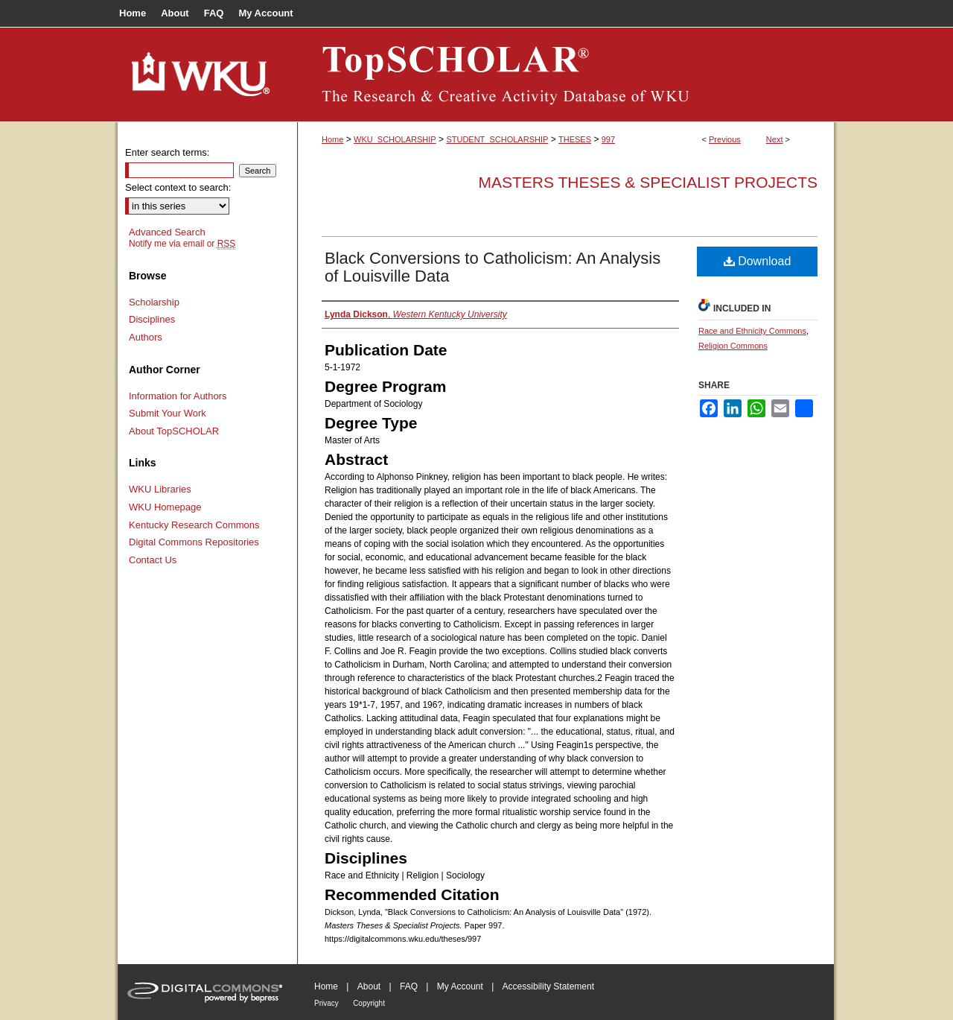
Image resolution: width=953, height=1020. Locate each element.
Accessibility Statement (548, 986)
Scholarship (154, 302)
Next (774, 139)
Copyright (369, 1003)
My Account (460, 986)
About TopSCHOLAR (174, 431)
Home (332, 139)
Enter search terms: (167, 152)
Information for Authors (178, 396)
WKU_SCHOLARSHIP (395, 139)
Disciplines (152, 319)
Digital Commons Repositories (194, 542)
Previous (725, 139)
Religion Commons (733, 345)
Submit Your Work (167, 413)
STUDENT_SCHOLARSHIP (497, 139)
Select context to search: (178, 187)
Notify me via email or (182, 243)
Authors (145, 337)
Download (757, 261)
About (368, 986)
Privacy (326, 1003)
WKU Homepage (165, 507)
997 (608, 139)
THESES (574, 139)
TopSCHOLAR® (565, 74)
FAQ (409, 986)
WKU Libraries (160, 489)
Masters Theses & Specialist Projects (647, 182)
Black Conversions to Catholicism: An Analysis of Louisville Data (492, 267)
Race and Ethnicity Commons (752, 330)
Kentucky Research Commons (194, 524)
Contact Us (152, 560)
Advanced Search (167, 232)
